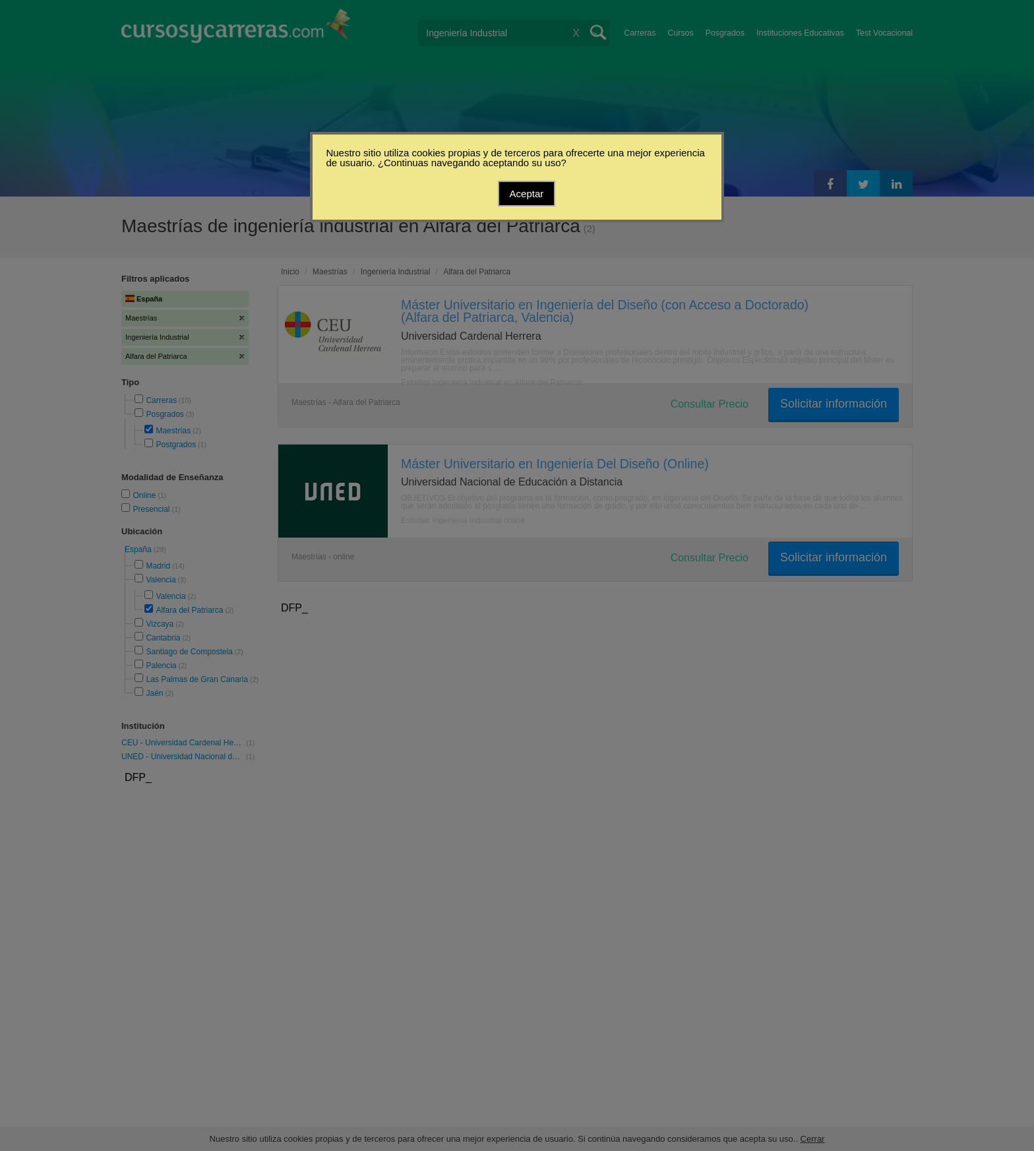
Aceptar (527, 193)
